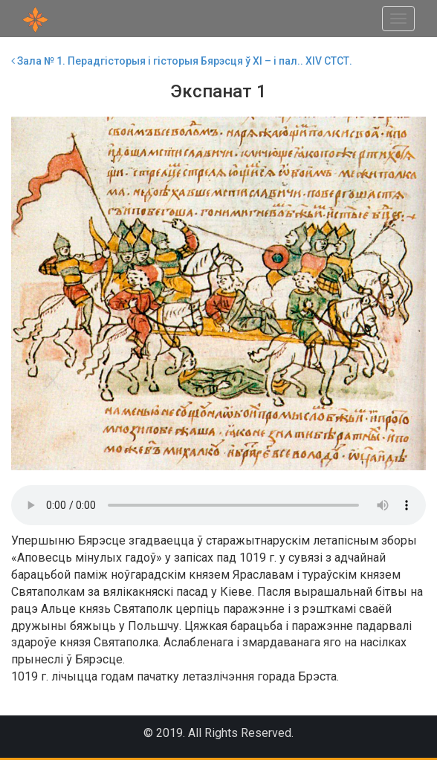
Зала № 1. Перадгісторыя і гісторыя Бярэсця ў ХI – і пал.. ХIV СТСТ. (181, 61)
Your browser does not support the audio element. (218, 505)
